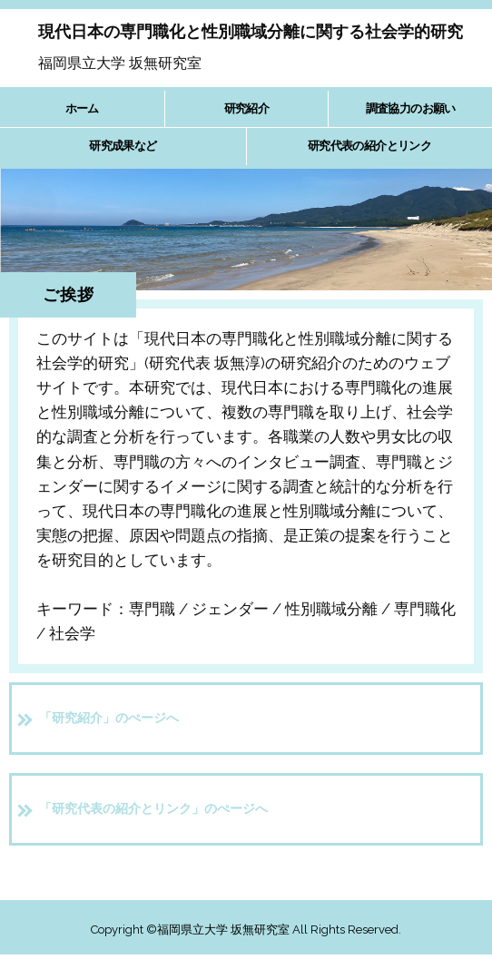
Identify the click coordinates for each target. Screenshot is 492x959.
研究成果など (122, 145)
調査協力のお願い (411, 108)
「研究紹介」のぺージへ (109, 717)
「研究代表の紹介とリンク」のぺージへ (153, 808)
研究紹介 (246, 108)
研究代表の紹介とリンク (369, 145)
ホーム (82, 108)
